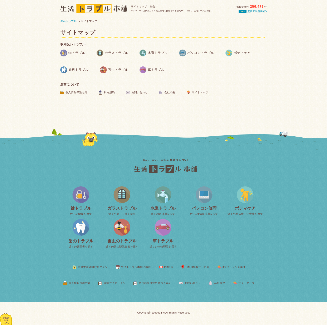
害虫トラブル (114, 69)
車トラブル (152, 69)
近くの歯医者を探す (81, 246)
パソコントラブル (196, 53)
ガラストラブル (112, 53)
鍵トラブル (72, 53)
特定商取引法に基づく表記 (155, 283)
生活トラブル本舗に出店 (136, 267)
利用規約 (109, 92)
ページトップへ (6, 313)
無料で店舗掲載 (253, 11)
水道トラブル (154, 53)
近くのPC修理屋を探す (204, 213)
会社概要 (169, 92)
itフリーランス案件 (234, 267)
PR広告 (168, 267)
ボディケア (237, 53)
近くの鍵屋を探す (81, 213)
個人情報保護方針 (76, 92)
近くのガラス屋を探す (122, 213)
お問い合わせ (139, 92)
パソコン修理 (204, 208)
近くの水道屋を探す (163, 213)
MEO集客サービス (198, 267)
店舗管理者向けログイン (93, 267)
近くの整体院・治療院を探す (245, 213)
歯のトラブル (80, 241)
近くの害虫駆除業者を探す (122, 246)
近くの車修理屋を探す (163, 246)
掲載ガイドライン (114, 283)
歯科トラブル (74, 69)
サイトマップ (200, 92)
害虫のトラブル (122, 241)
